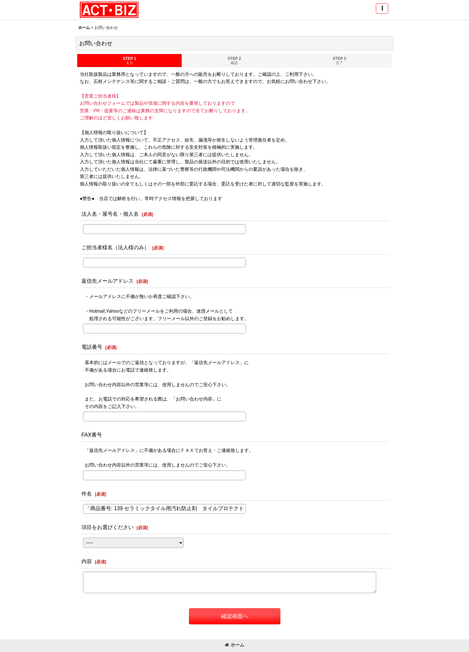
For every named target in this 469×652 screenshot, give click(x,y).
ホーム (234, 644)
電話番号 (91, 347)
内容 (86, 561)
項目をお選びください (107, 527)
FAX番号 (91, 435)
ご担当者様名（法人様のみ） (115, 247)
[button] (382, 8)
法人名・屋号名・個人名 (110, 214)
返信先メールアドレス (107, 281)
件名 (86, 493)
